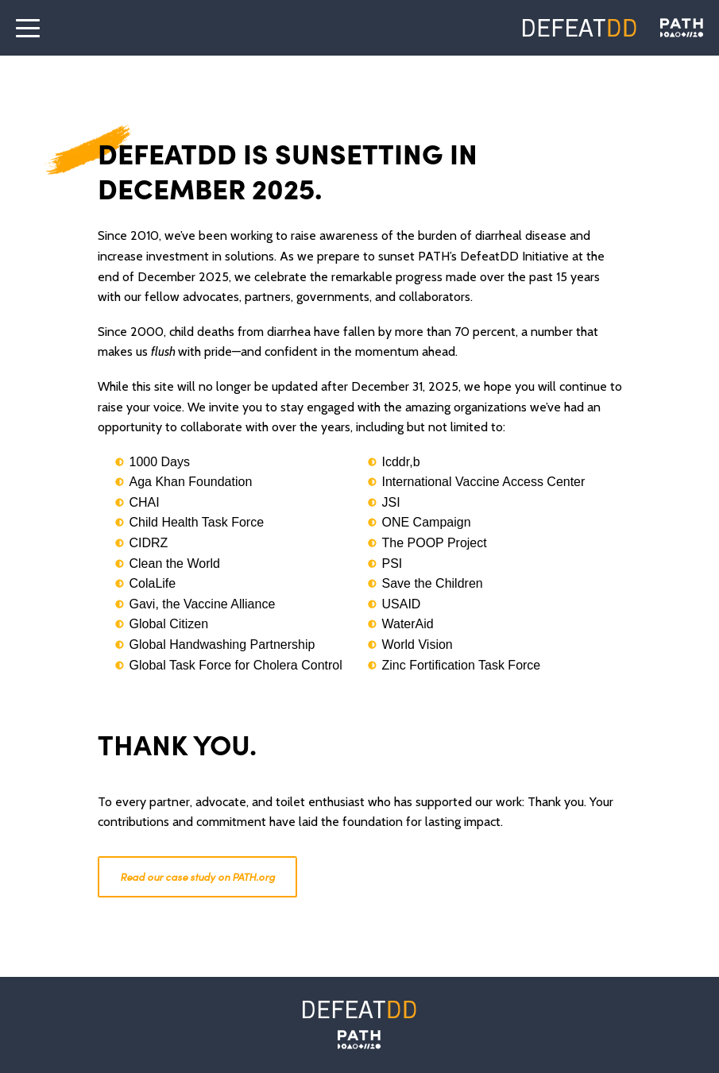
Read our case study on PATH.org (197, 876)
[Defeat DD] (579, 28)
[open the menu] (28, 28)
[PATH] (359, 1039)
